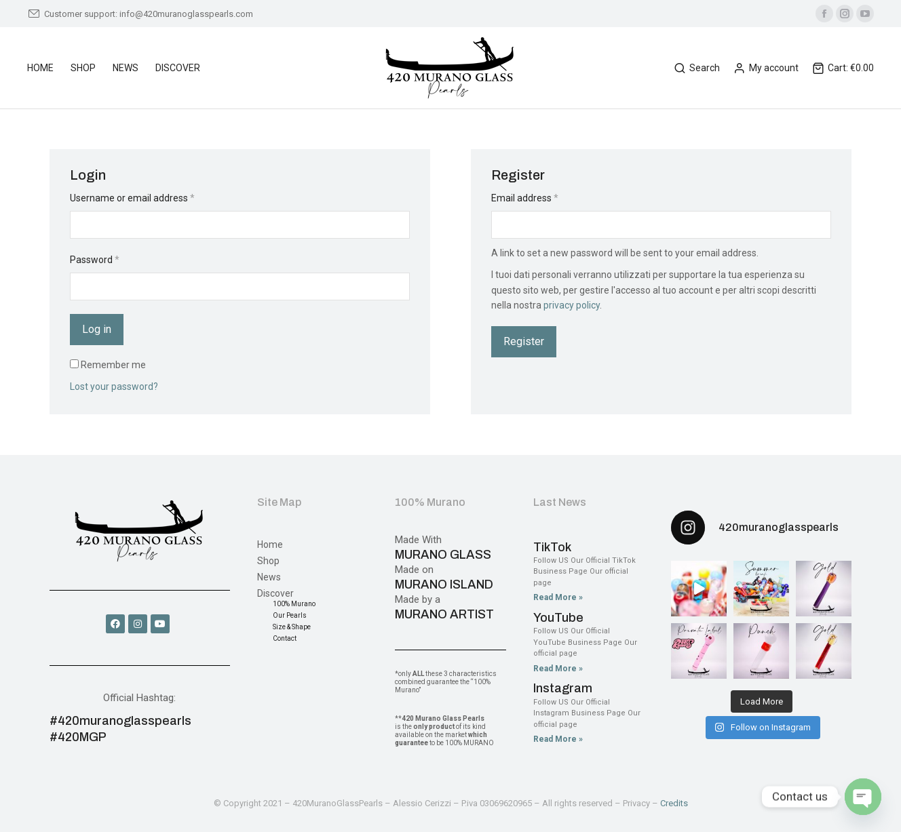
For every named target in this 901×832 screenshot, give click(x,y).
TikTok (552, 547)
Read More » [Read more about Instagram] (558, 739)
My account (766, 68)
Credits (674, 803)
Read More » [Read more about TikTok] (558, 597)
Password (94, 259)
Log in (96, 329)
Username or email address (132, 198)
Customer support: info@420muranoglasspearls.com (140, 13)
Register (523, 341)
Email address (524, 198)
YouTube (558, 618)
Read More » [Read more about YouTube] (558, 668)
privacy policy (571, 305)
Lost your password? (114, 386)
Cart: (843, 68)
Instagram (562, 688)
